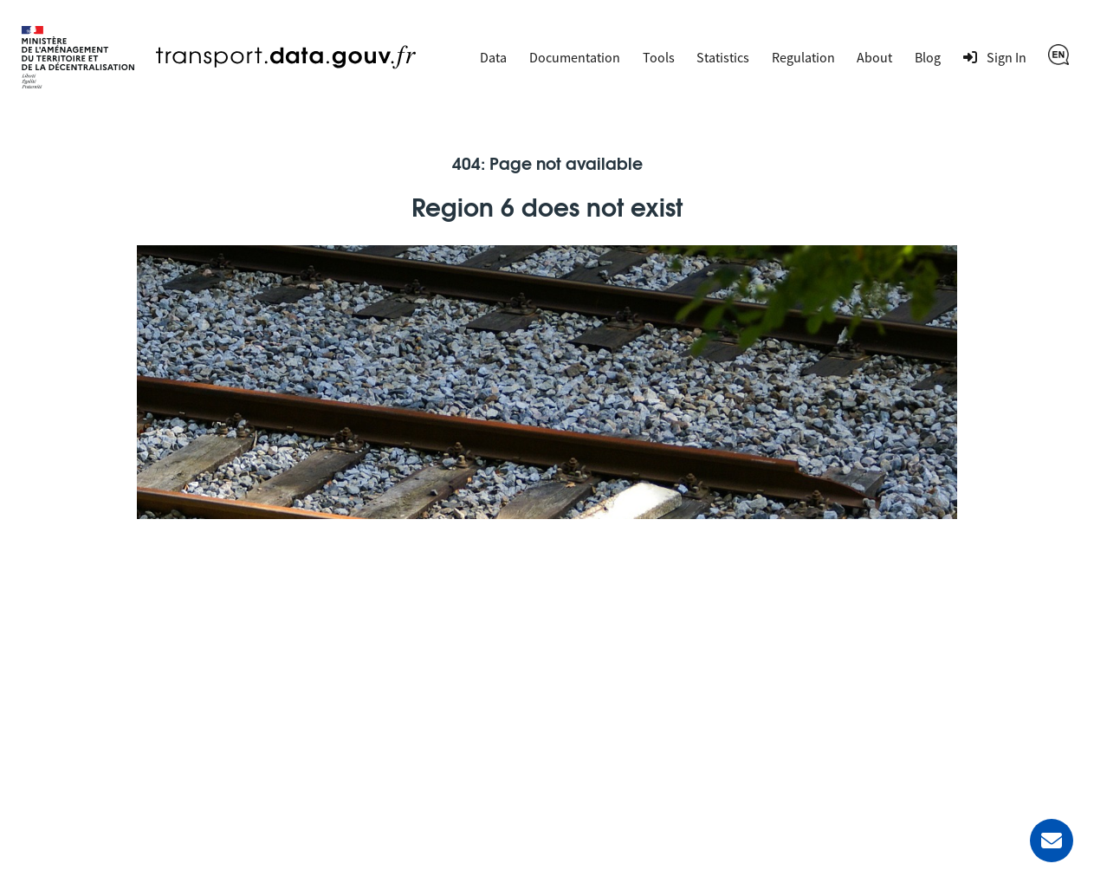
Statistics (722, 57)
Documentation (574, 57)
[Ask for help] (1051, 840)
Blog (928, 57)
